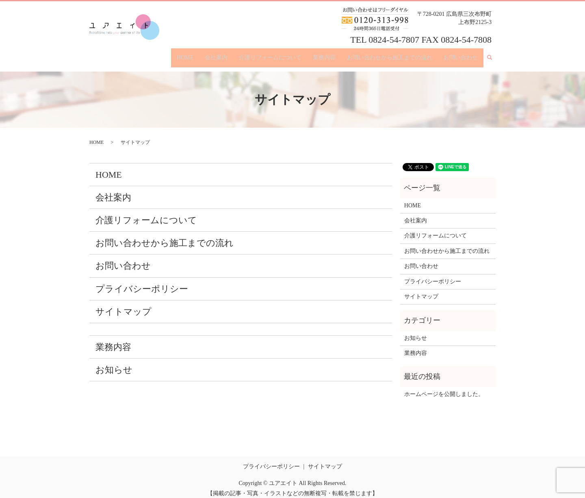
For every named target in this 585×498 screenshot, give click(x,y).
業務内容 (324, 54)
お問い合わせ (461, 54)
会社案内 (216, 54)
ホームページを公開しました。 (444, 388)
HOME (185, 54)
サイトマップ (123, 305)
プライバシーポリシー (141, 282)
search (493, 55)
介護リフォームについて (270, 54)
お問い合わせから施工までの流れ (389, 54)
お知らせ (113, 364)
